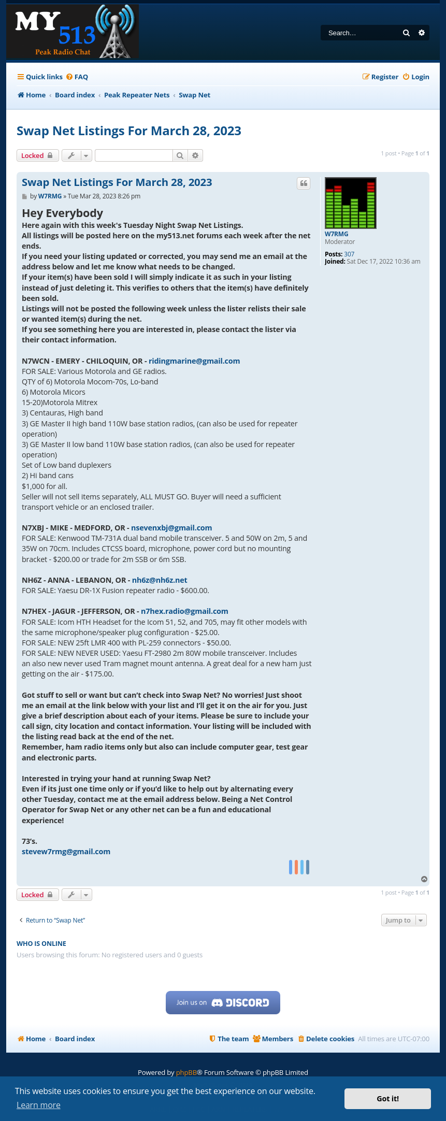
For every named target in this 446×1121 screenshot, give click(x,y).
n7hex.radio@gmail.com (184, 611)
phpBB (186, 1072)
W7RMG (336, 234)
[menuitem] (76, 76)
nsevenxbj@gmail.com (171, 528)
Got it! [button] (388, 1098)
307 (349, 254)
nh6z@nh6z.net (160, 580)
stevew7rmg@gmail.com (66, 851)
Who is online (41, 943)
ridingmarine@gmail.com (194, 361)
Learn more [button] (39, 1105)
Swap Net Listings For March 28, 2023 (129, 130)
